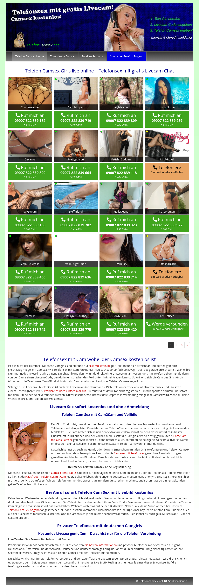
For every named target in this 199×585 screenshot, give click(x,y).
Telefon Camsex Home (29, 56)
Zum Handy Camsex (63, 56)
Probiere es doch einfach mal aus (65, 391)
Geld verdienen (177, 581)
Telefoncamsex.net (151, 581)
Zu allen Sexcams (92, 56)
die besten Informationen (101, 545)
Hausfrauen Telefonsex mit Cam (45, 476)
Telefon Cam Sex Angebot (24, 510)
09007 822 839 (30, 120)
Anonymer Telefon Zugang (126, 56)
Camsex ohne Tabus (63, 473)
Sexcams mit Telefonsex (129, 453)
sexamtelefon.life (100, 366)
